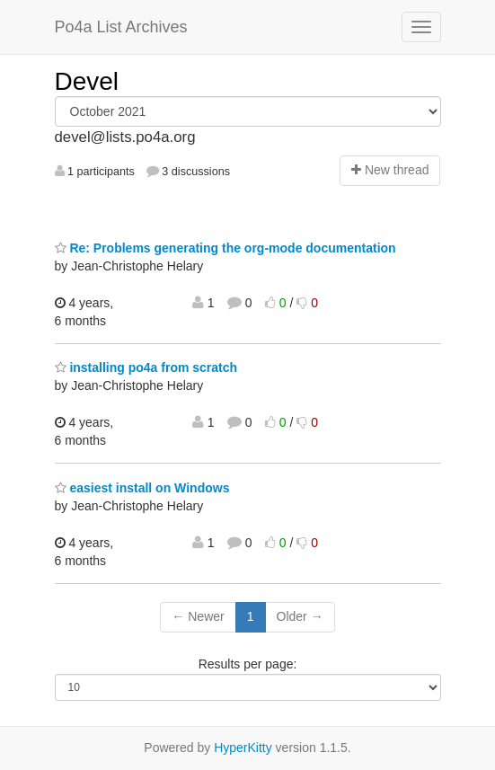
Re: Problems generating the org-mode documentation (225, 248)
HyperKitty (243, 747)
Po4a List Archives (121, 27)
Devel (87, 81)
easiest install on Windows (142, 488)
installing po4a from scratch (146, 367)
